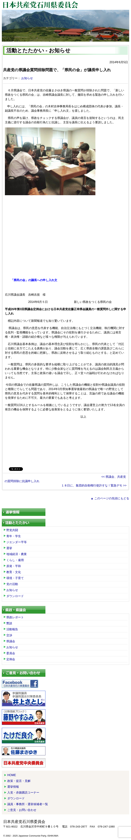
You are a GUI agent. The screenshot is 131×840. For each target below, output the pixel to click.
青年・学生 (13, 536)
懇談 (9, 623)
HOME (11, 775)
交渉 (9, 635)
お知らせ (27, 78)
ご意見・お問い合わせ (21, 809)
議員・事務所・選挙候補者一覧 (27, 804)
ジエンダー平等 (16, 542)
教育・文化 (13, 572)
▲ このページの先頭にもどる (110, 498)
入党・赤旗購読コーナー (23, 792)
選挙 (9, 548)
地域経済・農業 (16, 554)
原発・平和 (13, 566)
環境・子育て (15, 578)
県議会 (10, 641)
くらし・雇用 (15, 560)
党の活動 (12, 584)
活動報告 (12, 629)
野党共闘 (12, 530)
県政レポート (15, 617)
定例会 (10, 659)
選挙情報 (13, 786)
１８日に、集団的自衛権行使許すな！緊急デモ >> (93, 485)
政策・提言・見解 (19, 780)
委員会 (10, 653)
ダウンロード (15, 596)
